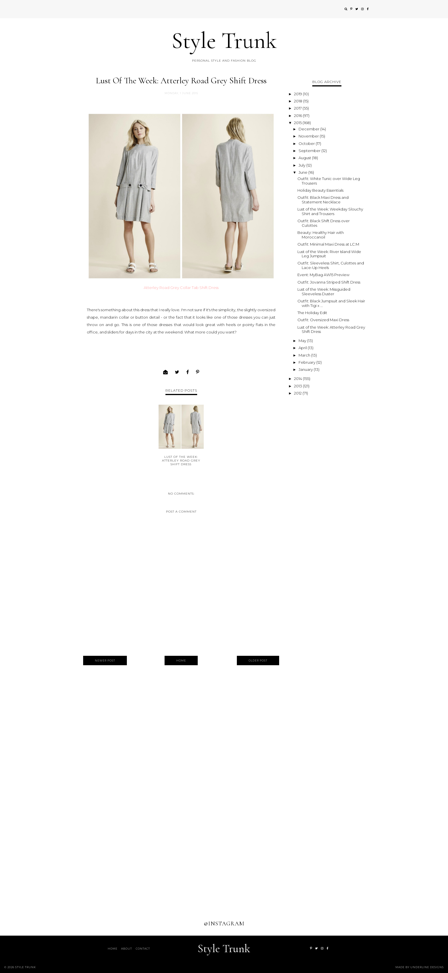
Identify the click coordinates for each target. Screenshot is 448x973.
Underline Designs (427, 967)
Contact (143, 948)
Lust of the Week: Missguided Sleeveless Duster (323, 291)
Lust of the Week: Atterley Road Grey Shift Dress (181, 460)
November (309, 136)
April (303, 347)
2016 (298, 115)
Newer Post (105, 660)
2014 (298, 378)
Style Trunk (224, 40)
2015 (298, 122)
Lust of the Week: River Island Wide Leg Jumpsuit (329, 253)
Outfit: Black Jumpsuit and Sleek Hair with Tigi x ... (331, 303)
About (126, 948)
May (303, 340)
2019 (298, 94)
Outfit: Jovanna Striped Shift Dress (328, 282)
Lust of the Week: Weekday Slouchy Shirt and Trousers (330, 211)
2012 (298, 393)
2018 (298, 101)
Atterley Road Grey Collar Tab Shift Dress (181, 287)
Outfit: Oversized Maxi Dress (323, 319)
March (305, 355)
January (306, 369)
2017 (298, 108)
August (305, 157)
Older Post (258, 660)
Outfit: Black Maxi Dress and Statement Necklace (323, 199)
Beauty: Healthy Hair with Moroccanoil (320, 234)
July (302, 165)
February (307, 362)
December (309, 129)
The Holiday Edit (312, 312)
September (310, 150)
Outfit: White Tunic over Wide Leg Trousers (328, 180)
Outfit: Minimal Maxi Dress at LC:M (328, 244)
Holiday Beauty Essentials (320, 190)
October (307, 143)
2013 (298, 386)
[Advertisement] (326, 483)
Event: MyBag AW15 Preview (323, 274)
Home (181, 660)
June (303, 172)
